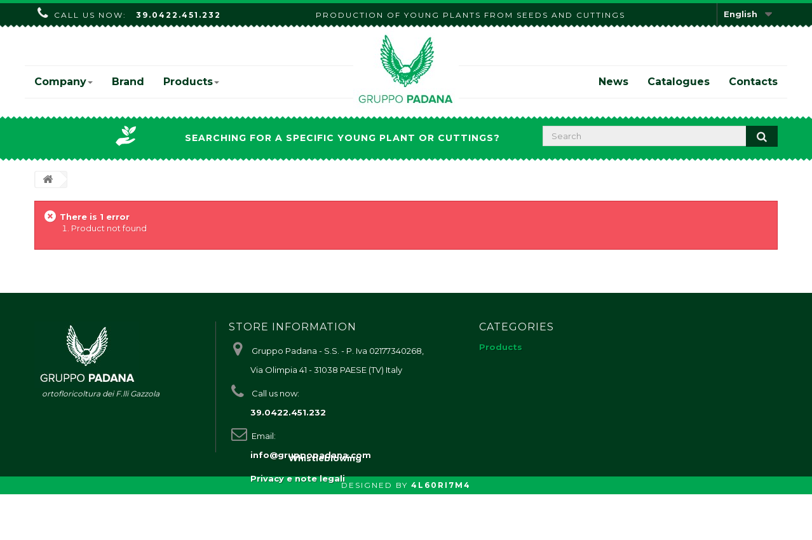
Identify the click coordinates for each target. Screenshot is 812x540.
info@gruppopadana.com (310, 455)
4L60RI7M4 (441, 531)
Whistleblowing (325, 504)
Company (63, 82)
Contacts (753, 82)
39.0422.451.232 (178, 15)
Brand (128, 82)
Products (191, 82)
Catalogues (678, 82)
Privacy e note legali (297, 478)
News (613, 82)
